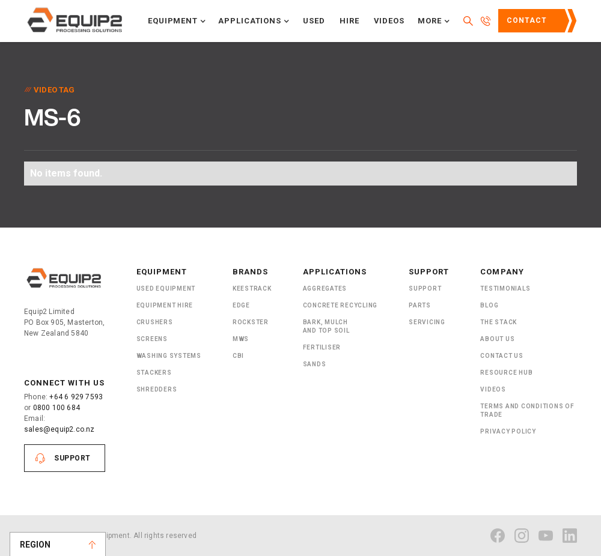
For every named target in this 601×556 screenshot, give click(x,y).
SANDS (314, 364)
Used (314, 20)
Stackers (154, 372)
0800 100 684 (56, 407)
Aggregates (325, 288)
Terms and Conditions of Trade (527, 410)
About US (497, 339)
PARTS (420, 305)
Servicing (427, 322)
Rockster (251, 322)
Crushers (154, 322)
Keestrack (252, 288)
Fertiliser (322, 347)
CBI (238, 355)
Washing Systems (168, 355)
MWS (241, 339)
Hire (349, 20)
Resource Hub (506, 372)
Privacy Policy (508, 431)
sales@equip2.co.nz (59, 429)
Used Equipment (166, 288)
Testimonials (505, 288)
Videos (389, 20)
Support (72, 458)
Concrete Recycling (340, 305)
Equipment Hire (165, 305)
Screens (152, 339)
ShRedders (156, 389)
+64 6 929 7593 (76, 397)
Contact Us (526, 24)
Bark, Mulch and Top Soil (326, 326)
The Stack (498, 322)
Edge (241, 305)
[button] (177, 21)
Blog (489, 305)
